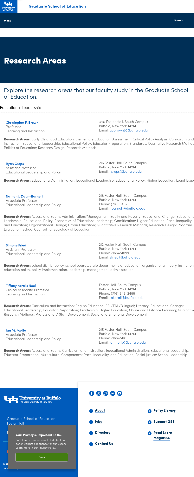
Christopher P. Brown (22, 122)
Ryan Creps (15, 163)
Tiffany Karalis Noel (21, 285)
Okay (41, 457)
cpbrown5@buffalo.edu (129, 130)
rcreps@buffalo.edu (126, 171)
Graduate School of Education (57, 6)
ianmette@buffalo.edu (128, 342)
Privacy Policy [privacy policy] (47, 448)
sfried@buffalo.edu (125, 257)
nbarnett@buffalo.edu (127, 208)
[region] (42, 447)
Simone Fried (16, 245)
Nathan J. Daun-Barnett (24, 196)
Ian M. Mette (16, 330)
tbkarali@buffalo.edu (127, 298)
